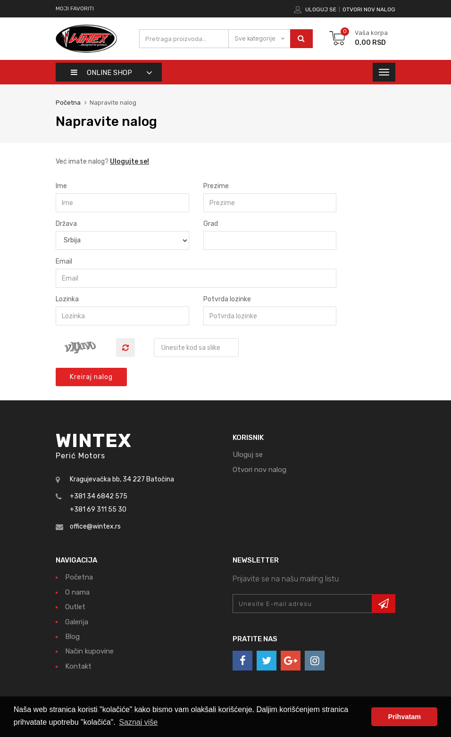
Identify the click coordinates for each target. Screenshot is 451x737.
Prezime (216, 186)
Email (64, 261)
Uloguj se (320, 9)
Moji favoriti (75, 8)
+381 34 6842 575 (98, 496)
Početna (68, 102)
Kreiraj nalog (91, 377)
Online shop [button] (101, 72)
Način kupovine (89, 651)
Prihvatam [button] (404, 716)
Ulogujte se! (129, 161)
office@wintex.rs (95, 526)
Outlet (75, 607)
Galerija (76, 622)
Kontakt (78, 666)
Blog (72, 636)
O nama (77, 592)
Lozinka (67, 299)
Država (66, 224)
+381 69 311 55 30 (98, 509)
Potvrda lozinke (227, 299)
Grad (210, 224)
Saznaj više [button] (138, 722)
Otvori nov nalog (368, 9)
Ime (61, 186)
